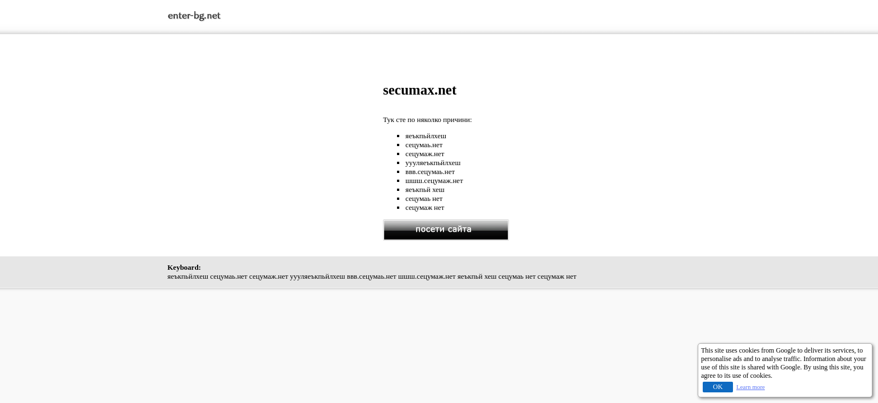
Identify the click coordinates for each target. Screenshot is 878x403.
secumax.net (419, 89)
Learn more (750, 386)
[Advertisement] (275, 160)
